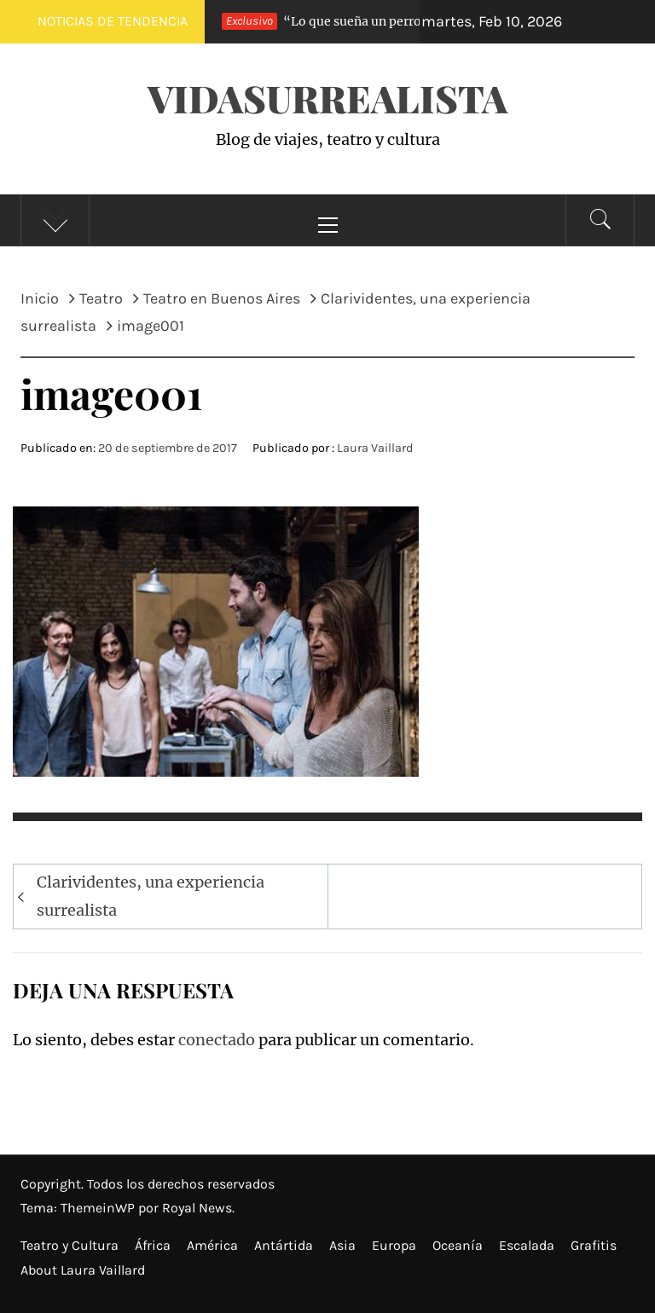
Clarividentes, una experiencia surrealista (150, 895)
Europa (394, 1245)
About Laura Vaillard (82, 1270)
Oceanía (457, 1245)
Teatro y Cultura (69, 1245)
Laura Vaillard (375, 448)
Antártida (283, 1245)
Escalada (526, 1245)
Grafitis (594, 1245)
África (153, 1245)
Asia (342, 1245)
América (212, 1245)
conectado (216, 1040)
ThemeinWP (99, 1208)
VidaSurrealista (327, 97)
